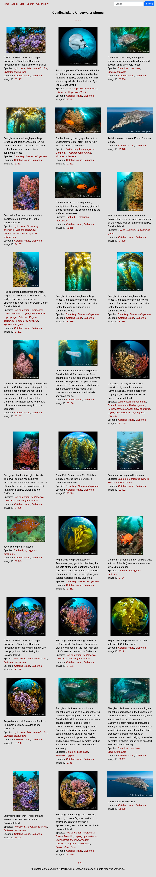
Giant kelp (19, 156)
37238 (18, 743)
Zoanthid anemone (118, 405)
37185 (122, 423)
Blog (22, 3)
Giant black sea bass (129, 68)
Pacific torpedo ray (76, 88)
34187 (18, 244)
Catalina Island (22, 75)
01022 (122, 489)
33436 (70, 321)
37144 (122, 577)
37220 (70, 854)
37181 (70, 665)
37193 (122, 651)
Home (6, 3)
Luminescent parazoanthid (132, 401)
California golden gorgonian (80, 149)
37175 (18, 669)
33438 (122, 321)
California (37, 75)
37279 (70, 493)
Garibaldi (60, 152)
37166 (70, 403)
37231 (70, 99)
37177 (18, 79)
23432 (70, 163)
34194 (18, 837)
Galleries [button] (41, 3)
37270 (122, 240)
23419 (70, 228)
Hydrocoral (19, 68)
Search (30, 3)
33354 (122, 79)
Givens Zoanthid (126, 230)
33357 (70, 762)
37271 (18, 331)
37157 (18, 416)
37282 (70, 588)
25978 (122, 149)
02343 (18, 561)
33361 (122, 759)
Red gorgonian (22, 310)
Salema (122, 478)
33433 (18, 163)
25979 (122, 808)
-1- (75, 19)
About (14, 3)
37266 (18, 507)
